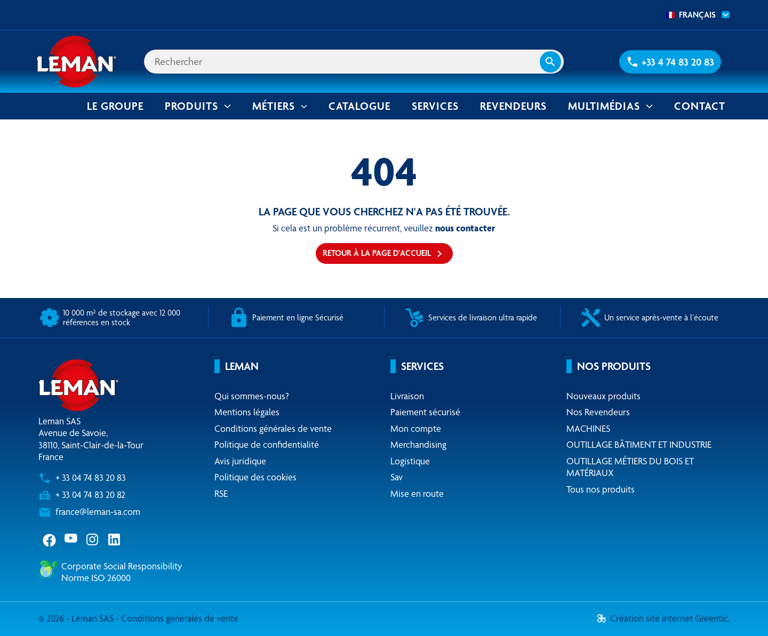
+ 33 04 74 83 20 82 (90, 494)
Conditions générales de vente (273, 428)
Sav (396, 476)
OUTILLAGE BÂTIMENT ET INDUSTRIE (638, 444)
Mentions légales (246, 411)
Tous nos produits (600, 489)
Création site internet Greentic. (663, 618)
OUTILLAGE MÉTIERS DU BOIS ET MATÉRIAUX (630, 467)
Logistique (410, 460)
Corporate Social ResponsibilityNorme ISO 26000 (121, 572)
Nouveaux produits (603, 395)
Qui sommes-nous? (251, 395)
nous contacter (465, 228)
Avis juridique (240, 460)
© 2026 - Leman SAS (77, 618)
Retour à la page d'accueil (384, 253)
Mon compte (415, 428)
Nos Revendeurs (598, 411)
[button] (670, 62)
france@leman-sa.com (97, 511)
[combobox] (695, 15)
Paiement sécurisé (425, 411)
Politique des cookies (255, 476)
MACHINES (588, 428)
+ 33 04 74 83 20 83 (90, 477)
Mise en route (417, 493)
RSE (221, 493)
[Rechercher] (354, 62)
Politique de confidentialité (266, 444)
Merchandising (418, 444)
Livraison (407, 395)
